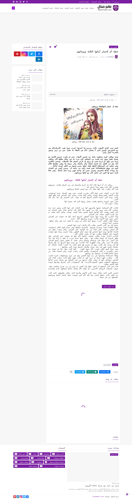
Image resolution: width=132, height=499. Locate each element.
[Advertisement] (66, 28)
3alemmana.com (97, 496)
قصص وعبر (113, 47)
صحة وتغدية (37, 458)
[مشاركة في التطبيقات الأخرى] (71, 372)
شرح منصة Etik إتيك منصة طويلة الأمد (23, 106)
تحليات (33, 454)
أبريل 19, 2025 (26, 103)
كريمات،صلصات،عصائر (54, 462)
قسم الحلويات (79, 8)
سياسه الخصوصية (96, 2)
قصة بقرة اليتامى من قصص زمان (23, 88)
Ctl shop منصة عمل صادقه (23, 97)
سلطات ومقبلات (55, 458)
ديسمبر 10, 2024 (26, 94)
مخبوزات (36, 462)
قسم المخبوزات (47, 8)
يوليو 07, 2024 (115, 483)
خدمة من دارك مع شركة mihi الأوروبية (102, 485)
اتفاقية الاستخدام (84, 2)
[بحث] (13, 8)
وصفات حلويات (52, 466)
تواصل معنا (107, 2)
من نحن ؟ (116, 2)
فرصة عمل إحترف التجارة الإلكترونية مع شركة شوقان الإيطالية (23, 79)
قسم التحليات (58, 8)
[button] (104, 372)
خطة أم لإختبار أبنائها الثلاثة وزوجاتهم (102, 100)
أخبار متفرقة (58, 454)
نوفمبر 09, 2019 (26, 85)
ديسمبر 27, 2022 (26, 75)
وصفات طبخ (89, 8)
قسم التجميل (69, 8)
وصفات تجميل (21, 462)
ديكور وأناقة (20, 454)
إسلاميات (44, 454)
